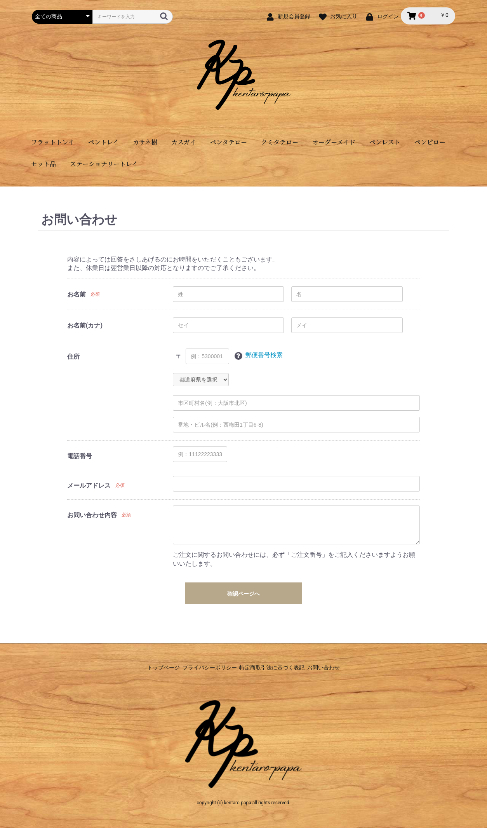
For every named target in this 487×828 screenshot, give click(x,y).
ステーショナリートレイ (104, 163)
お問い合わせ (333, 663)
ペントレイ (103, 142)
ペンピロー (429, 142)
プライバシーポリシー (206, 663)
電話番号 (79, 456)
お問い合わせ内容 (92, 515)
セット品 (43, 163)
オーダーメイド (333, 142)
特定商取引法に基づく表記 (275, 663)
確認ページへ (243, 594)
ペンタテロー (228, 142)
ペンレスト (384, 142)
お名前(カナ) (85, 325)
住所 (73, 356)
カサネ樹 (145, 142)
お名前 (76, 294)
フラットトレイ (52, 142)
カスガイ (183, 142)
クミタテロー (279, 142)
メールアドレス (89, 485)
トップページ (153, 663)
